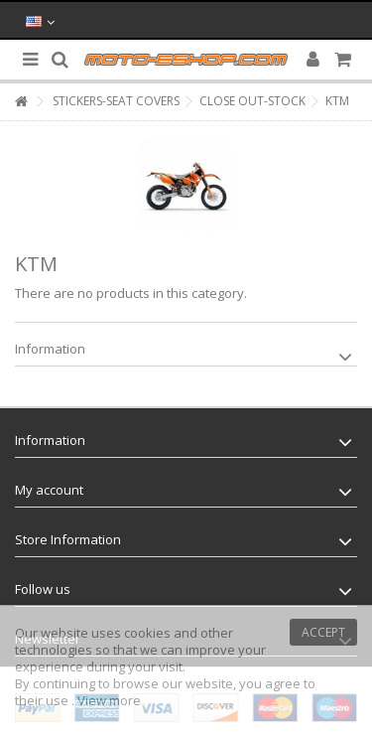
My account (49, 490)
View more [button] (109, 700)
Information (50, 349)
